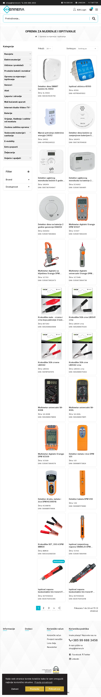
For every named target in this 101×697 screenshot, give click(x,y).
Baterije (8, 113)
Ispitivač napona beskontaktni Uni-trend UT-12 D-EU (51, 592)
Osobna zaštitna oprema (16, 127)
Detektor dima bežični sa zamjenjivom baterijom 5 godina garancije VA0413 (80, 135)
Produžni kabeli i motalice (17, 71)
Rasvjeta (8, 54)
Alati (6, 90)
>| (59, 608)
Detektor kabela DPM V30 (81, 499)
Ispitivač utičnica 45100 (80, 86)
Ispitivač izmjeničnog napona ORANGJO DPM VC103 (80, 546)
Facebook (76, 654)
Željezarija (9, 152)
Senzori (8, 85)
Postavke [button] (34, 689)
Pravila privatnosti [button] (43, 682)
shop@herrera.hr (13, 3)
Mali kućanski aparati (14, 102)
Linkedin (75, 659)
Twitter (87, 654)
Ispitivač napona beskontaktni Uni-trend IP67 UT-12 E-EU (82, 592)
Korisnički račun (54, 635)
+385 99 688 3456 (83, 640)
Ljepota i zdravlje (13, 96)
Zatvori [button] (14, 689)
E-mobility (9, 141)
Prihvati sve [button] (54, 689)
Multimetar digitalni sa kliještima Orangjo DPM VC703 (49, 273)
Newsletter (52, 647)
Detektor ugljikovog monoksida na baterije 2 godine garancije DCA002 (81, 180)
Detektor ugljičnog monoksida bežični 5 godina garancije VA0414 (51, 180)
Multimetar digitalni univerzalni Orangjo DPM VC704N (80, 273)
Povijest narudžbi (54, 639)
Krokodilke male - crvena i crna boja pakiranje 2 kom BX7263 (50, 319)
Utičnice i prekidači (14, 65)
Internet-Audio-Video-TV (16, 107)
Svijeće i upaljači (12, 158)
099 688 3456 (30, 3)
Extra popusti (11, 147)
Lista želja (51, 643)
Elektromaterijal (12, 59)
